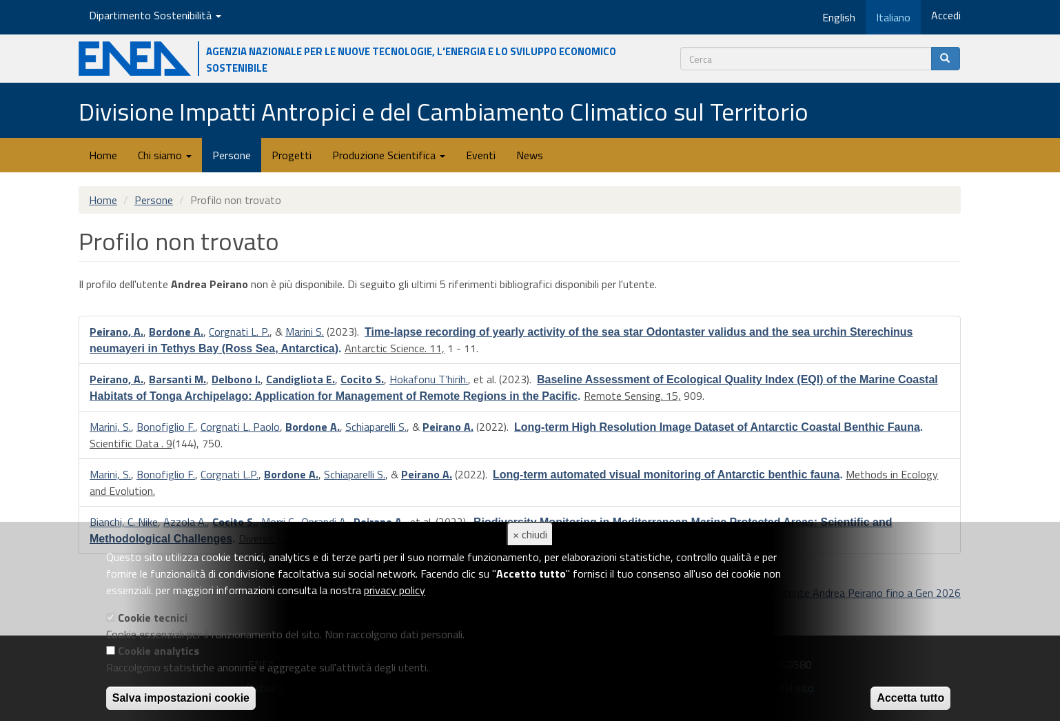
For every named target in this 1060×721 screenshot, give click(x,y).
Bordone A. (176, 331)
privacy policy (394, 590)
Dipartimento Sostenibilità (155, 15)
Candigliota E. (300, 379)
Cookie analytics (158, 650)
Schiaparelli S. (376, 426)
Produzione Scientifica (388, 155)
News (529, 155)
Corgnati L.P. (229, 474)
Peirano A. (447, 426)
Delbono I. (236, 379)
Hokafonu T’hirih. (428, 379)
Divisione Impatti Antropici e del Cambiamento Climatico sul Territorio (443, 111)
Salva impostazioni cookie (180, 698)
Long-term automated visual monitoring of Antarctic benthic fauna (666, 474)
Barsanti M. (177, 379)
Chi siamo (165, 155)
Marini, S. (110, 426)
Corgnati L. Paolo (240, 426)
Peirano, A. (116, 331)
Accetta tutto (910, 698)
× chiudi (530, 534)
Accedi (946, 15)
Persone (231, 155)
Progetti (292, 155)
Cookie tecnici (152, 617)
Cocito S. (362, 379)
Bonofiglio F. (165, 426)
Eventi (481, 155)
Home (103, 155)
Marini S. (304, 331)
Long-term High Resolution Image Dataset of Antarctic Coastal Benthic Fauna (717, 427)
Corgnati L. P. (239, 331)
